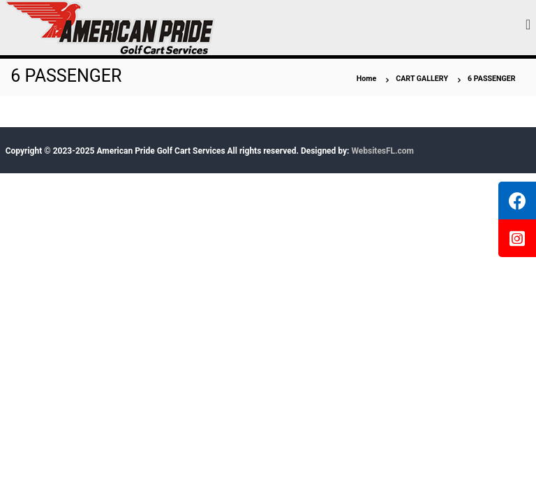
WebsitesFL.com (382, 151)
